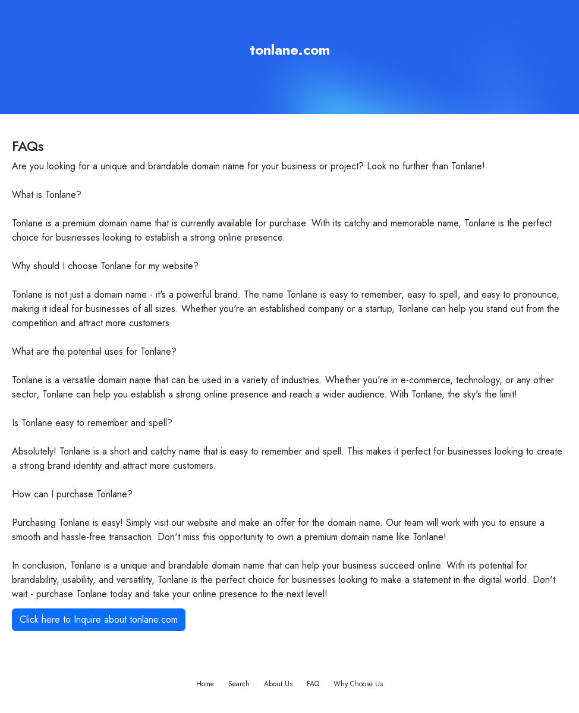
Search (239, 684)
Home (205, 684)
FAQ (313, 684)
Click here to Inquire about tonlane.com (99, 619)
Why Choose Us (358, 684)
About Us (278, 684)
